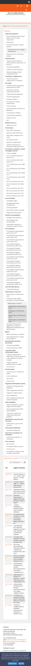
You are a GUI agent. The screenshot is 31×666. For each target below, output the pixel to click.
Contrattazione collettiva (14, 113)
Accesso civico (11, 449)
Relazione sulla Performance (15, 133)
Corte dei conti (11, 367)
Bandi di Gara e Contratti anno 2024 (17, 316)
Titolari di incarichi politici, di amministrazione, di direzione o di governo (16, 62)
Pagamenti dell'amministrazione (15, 383)
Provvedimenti (9, 228)
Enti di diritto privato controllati (15, 210)
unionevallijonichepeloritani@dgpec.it (16, 641)
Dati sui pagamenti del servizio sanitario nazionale (15, 398)
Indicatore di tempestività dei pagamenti (15, 387)
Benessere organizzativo (14, 142)
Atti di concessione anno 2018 (15, 191)
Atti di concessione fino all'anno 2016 (15, 184)
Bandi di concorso (10, 123)
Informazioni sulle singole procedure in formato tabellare (15, 299)
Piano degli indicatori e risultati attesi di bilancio (15, 337)
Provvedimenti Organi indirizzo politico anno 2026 (15, 279)
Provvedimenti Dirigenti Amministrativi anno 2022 (14, 249)
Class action (10, 378)
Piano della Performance (13, 130)
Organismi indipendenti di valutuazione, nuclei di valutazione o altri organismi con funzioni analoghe (16, 357)
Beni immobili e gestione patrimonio (13, 342)
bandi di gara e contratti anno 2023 (17, 307)
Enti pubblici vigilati (12, 201)
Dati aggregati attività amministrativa (13, 204)
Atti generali (10, 42)
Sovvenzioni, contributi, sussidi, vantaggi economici (15, 150)
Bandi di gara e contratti (13, 292)
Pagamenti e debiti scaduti (14, 393)
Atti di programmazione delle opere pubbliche (15, 410)
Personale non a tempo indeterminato (13, 102)
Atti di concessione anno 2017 (15, 188)
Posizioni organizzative (13, 96)
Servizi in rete (10, 381)
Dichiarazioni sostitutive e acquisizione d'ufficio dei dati (15, 225)
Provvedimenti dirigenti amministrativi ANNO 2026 (14, 283)
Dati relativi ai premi (12, 139)
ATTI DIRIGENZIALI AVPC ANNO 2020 (16, 178)
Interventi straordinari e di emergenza (13, 433)
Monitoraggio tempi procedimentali (12, 221)
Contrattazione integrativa (14, 115)
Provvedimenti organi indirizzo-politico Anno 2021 (15, 232)
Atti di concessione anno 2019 (15, 193)
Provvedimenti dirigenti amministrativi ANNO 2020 (14, 245)
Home (8, 26)
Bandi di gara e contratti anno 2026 (17, 320)
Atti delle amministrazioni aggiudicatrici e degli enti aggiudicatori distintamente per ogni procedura (15, 326)
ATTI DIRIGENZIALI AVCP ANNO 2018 (16, 165)
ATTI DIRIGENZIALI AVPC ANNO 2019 (16, 169)
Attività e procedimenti (12, 215)
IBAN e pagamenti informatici (15, 390)
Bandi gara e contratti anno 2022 (16, 311)
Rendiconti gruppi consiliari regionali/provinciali (14, 73)
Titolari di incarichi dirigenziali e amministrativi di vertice (15, 86)
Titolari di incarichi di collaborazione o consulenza (14, 79)
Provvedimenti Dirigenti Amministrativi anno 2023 (14, 266)
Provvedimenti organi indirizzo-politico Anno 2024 (15, 257)
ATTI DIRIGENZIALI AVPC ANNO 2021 (16, 173)
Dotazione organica (12, 99)
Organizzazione (10, 58)
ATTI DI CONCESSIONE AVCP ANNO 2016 (15, 156)
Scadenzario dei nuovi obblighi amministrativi (16, 50)
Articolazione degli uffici (13, 67)
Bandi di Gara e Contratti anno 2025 (15, 295)
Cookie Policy (12, 663)
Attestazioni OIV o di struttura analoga (15, 55)
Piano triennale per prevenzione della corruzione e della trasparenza (16, 38)
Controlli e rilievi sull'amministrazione (11, 351)
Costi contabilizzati (12, 376)
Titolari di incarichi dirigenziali (15, 94)
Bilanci (7, 332)
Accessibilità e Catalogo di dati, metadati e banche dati (15, 452)
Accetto (21, 663)
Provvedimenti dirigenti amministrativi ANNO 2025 (14, 275)
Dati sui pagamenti (12, 395)
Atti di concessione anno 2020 (15, 196)
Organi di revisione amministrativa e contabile (14, 363)
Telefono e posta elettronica (15, 69)
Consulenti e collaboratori (13, 76)
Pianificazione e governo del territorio (14, 420)
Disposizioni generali (11, 34)
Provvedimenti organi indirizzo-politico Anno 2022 (15, 236)
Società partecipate (12, 207)
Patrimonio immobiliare (13, 345)
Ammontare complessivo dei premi (15, 136)
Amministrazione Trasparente (19, 26)
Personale (8, 83)
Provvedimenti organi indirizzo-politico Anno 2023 (15, 240)
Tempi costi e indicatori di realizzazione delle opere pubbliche (14, 415)
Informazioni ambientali (12, 428)
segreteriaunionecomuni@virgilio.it (16, 639)
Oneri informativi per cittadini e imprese (15, 45)
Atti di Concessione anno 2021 (15, 181)
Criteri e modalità (11, 153)
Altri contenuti (9, 441)
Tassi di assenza (11, 106)
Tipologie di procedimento (14, 217)
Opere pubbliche (10, 402)
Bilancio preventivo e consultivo (15, 334)
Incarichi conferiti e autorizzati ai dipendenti (16, 109)
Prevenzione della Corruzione (15, 446)
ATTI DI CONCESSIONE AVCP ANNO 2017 (15, 161)
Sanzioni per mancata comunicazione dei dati (13, 90)
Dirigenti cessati (11, 118)
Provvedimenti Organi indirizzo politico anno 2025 (15, 270)
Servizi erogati (9, 369)
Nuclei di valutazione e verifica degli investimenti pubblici (15, 405)
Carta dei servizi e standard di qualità (15, 372)
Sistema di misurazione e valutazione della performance (15, 145)
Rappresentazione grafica (14, 212)
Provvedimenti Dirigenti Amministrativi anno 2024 (14, 262)
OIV (8, 120)
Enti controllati (10, 198)
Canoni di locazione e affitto (14, 348)
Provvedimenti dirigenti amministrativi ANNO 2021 (14, 253)
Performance (9, 128)
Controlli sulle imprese (12, 287)
